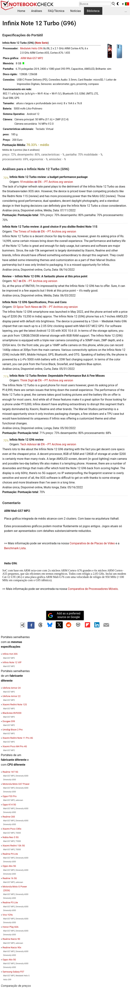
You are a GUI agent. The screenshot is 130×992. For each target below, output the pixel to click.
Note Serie (42, 42)
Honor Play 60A (10, 927)
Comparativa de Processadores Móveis (93, 589)
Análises (36, 11)
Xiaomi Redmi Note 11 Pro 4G (18, 738)
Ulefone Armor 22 (11, 696)
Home (21, 11)
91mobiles (27, 182)
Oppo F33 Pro (10, 796)
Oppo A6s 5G (9, 866)
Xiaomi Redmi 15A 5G (14, 845)
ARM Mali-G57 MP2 (32, 58)
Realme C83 (9, 816)
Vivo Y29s (8, 914)
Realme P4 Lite (10, 854)
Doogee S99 (9, 721)
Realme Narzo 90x (12, 947)
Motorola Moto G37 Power (16, 784)
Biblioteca (93, 11)
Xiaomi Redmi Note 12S (15, 704)
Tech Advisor (28, 444)
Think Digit (27, 380)
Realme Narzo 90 (11, 939)
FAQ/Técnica (56, 11)
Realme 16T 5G (10, 772)
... (126, 11)
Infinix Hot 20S (10, 654)
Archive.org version (61, 182)
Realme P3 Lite (10, 902)
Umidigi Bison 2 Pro (13, 729)
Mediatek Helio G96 (31, 48)
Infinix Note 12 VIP (12, 662)
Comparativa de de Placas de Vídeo (92, 543)
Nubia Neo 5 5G (11, 837)
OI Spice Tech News (25, 307)
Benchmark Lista (15, 548)
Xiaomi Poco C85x (12, 828)
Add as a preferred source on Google (64, 615)
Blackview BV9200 (12, 713)
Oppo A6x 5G (9, 959)
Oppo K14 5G (9, 804)
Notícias (75, 11)
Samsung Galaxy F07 (13, 971)
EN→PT (43, 182)
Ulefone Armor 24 (11, 688)
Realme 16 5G (10, 878)
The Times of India (25, 231)
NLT (15, 281)
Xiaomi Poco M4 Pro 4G (15, 746)
